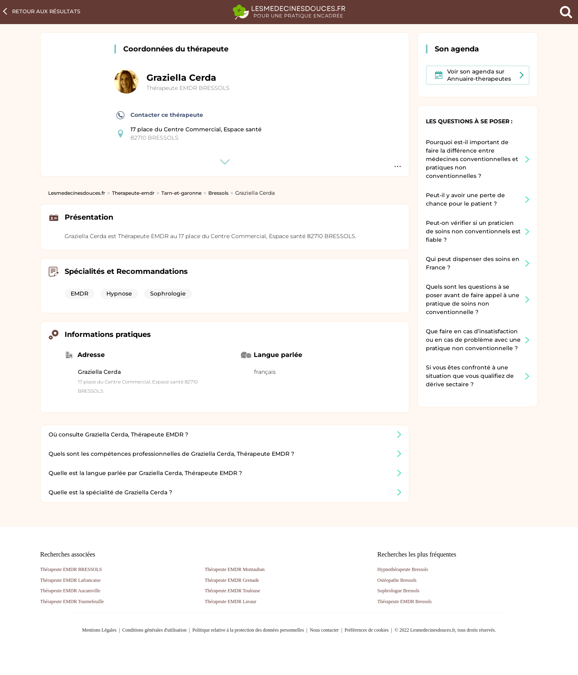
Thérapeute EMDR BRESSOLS (188, 88)
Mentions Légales (99, 630)
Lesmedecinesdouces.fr (76, 193)
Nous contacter (324, 630)
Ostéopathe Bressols (397, 580)
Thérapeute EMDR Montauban (235, 569)
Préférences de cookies (367, 630)
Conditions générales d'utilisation (154, 630)
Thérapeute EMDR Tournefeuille (72, 601)
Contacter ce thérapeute (159, 115)
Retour (46, 11)
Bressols (218, 193)
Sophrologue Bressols (398, 590)
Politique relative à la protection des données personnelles (248, 630)
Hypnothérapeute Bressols (402, 569)
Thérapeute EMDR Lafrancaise (70, 580)
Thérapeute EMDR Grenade (232, 580)
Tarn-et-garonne (181, 193)
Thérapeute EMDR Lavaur (230, 601)
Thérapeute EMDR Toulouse (232, 590)
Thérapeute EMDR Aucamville (70, 590)
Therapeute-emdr (133, 193)
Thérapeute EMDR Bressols (404, 601)
